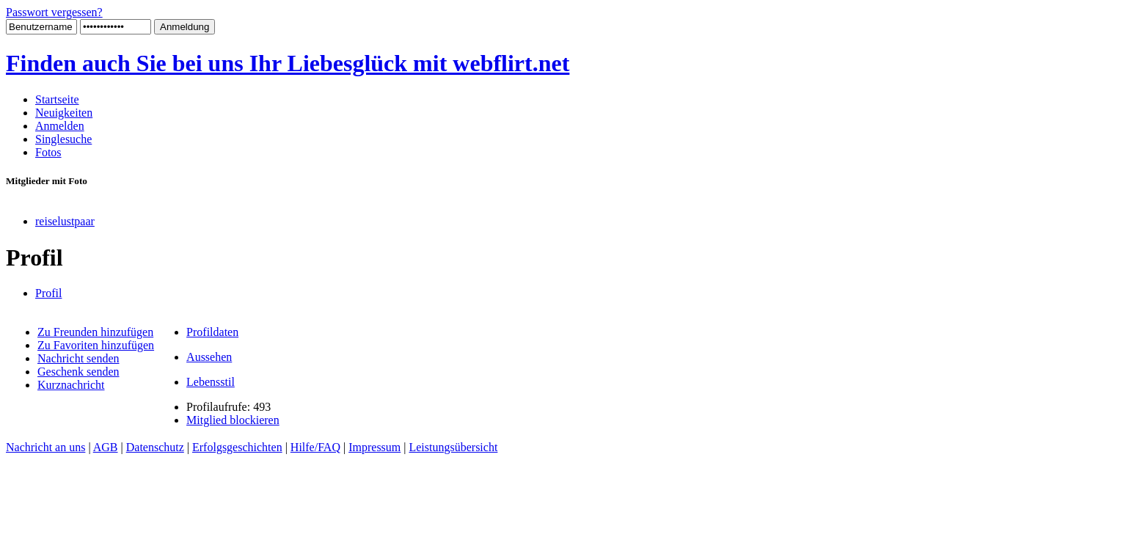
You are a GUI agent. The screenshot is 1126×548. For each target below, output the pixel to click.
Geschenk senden (78, 371)
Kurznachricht (71, 385)
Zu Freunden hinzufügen (95, 332)
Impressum (374, 447)
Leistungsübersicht (453, 447)
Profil (48, 293)
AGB (105, 447)
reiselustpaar (65, 221)
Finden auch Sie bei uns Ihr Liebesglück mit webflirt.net (287, 63)
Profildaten (212, 332)
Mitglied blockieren (232, 420)
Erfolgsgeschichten (237, 447)
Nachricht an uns (45, 447)
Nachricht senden (78, 358)
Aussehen (209, 357)
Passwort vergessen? (54, 12)
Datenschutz (155, 447)
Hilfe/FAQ (315, 447)
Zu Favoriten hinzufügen (95, 345)
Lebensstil (210, 382)
